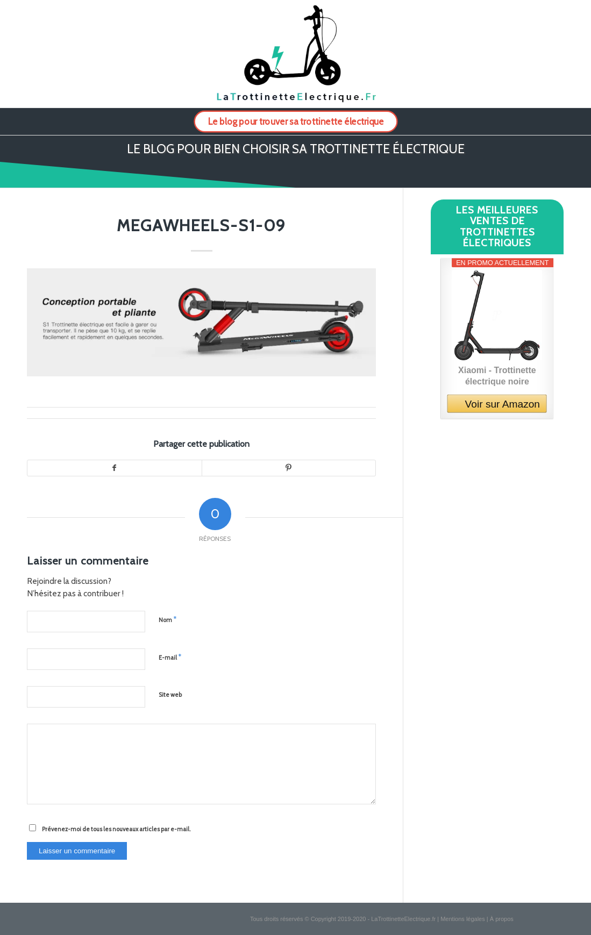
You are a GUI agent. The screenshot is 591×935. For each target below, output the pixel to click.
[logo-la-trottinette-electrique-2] (295, 54)
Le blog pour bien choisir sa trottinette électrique (296, 148)
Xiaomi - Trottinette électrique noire (497, 375)
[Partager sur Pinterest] (288, 468)
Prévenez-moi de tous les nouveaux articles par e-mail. (116, 829)
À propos (502, 919)
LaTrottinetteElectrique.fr (403, 919)
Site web (170, 694)
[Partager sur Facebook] (114, 468)
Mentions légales (462, 919)
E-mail (170, 657)
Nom (167, 619)
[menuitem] (296, 121)
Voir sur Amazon (502, 404)
